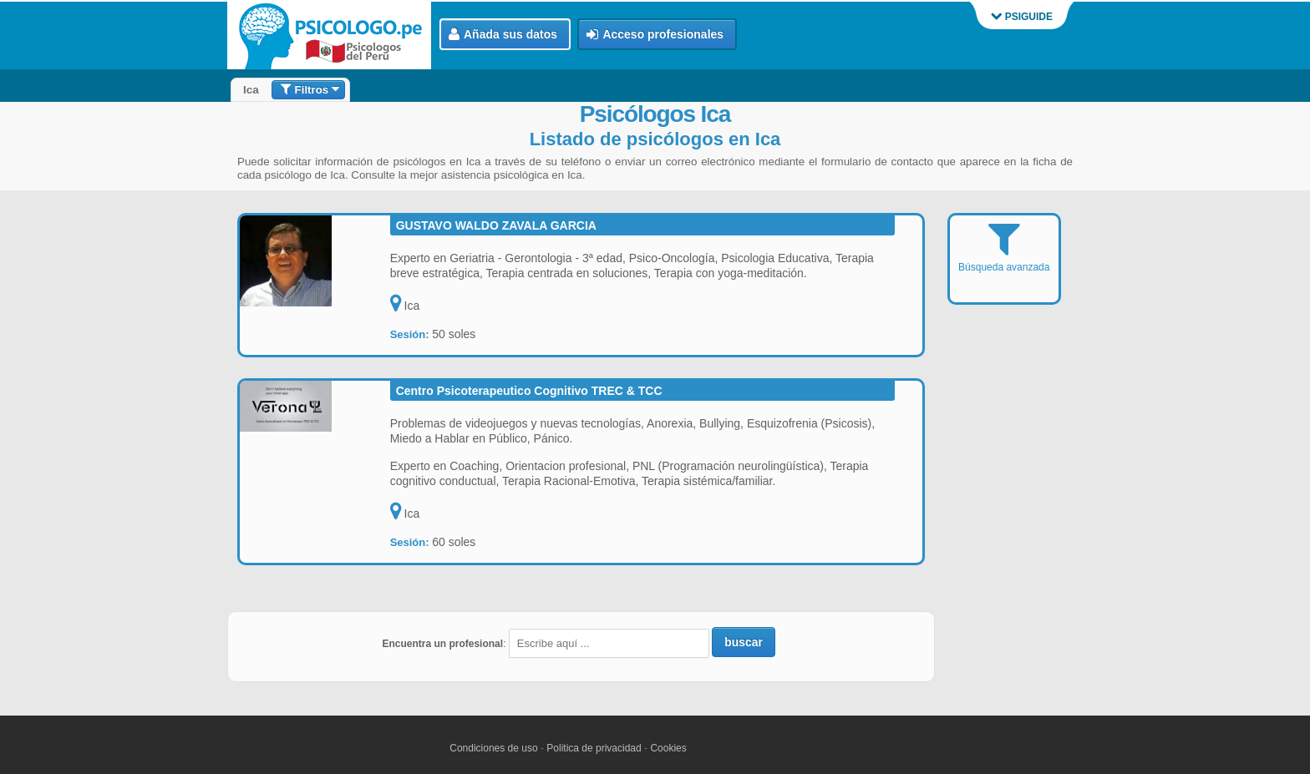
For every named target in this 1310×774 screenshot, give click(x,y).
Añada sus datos (503, 35)
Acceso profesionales (655, 35)
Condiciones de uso (493, 748)
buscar (743, 642)
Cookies (668, 748)
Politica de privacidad (593, 748)
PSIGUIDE (1022, 17)
